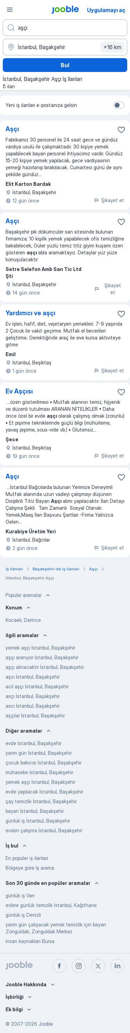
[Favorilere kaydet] (121, 130)
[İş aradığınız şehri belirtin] (65, 47)
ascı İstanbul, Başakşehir (33, 706)
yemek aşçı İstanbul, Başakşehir (40, 648)
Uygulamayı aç (106, 10)
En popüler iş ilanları (27, 858)
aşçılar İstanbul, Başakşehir (35, 715)
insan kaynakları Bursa (30, 941)
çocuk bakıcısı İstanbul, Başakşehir (43, 762)
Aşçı (12, 129)
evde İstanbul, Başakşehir (33, 743)
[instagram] (79, 966)
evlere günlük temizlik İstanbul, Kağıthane (51, 905)
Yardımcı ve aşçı (30, 313)
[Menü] (10, 10)
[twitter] (98, 966)
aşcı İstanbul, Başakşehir (33, 677)
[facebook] (59, 966)
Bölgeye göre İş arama (30, 868)
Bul (65, 65)
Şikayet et (109, 200)
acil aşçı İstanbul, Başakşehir (37, 686)
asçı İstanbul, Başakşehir (33, 696)
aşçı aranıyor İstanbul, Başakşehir (42, 657)
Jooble (45, 1024)
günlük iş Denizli (23, 915)
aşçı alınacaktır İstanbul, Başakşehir (45, 667)
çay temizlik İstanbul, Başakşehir (41, 801)
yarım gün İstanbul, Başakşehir (39, 753)
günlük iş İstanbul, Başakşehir (38, 821)
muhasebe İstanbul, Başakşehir (39, 772)
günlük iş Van (20, 895)
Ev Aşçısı (19, 391)
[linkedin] (117, 966)
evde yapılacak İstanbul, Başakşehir (44, 792)
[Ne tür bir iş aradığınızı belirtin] (65, 27)
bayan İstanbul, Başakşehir (35, 811)
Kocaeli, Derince (23, 620)
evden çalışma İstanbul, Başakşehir (44, 830)
